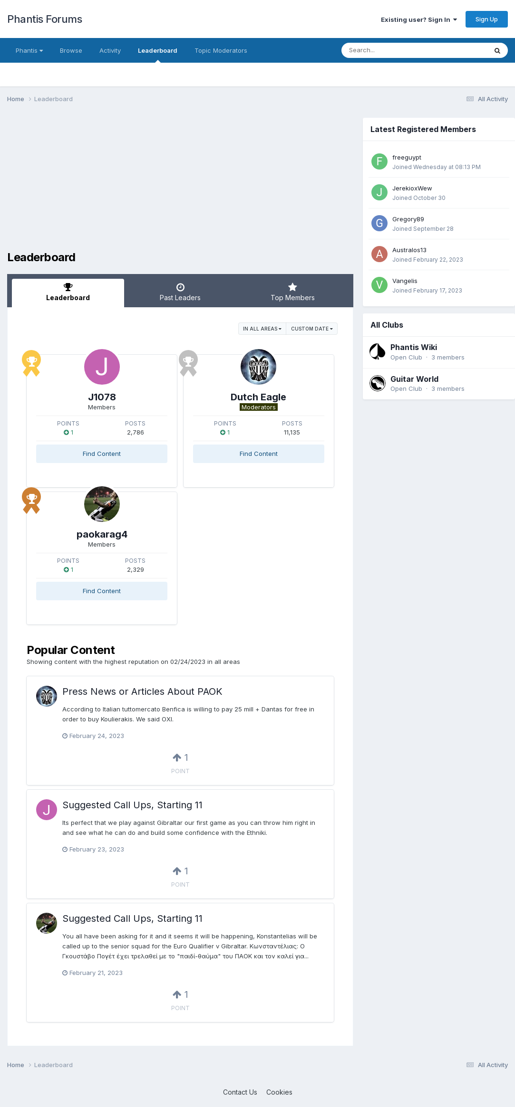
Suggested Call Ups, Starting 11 (132, 805)
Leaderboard (157, 55)
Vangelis (405, 280)
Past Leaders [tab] (180, 292)
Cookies (279, 1092)
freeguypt (406, 157)
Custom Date (312, 328)
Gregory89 (408, 219)
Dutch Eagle (258, 397)
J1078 (102, 397)
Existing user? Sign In (419, 19)
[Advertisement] (180, 184)
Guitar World (414, 379)
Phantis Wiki (413, 347)
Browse (71, 50)
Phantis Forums (44, 19)
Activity (110, 50)
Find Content (102, 453)
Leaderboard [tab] (68, 292)
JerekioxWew (412, 188)
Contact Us (240, 1092)
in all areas (262, 328)
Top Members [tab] (292, 292)
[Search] (388, 50)
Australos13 (409, 250)
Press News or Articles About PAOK (142, 691)
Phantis (29, 50)
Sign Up (487, 19)
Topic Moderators (220, 50)
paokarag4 (102, 534)
